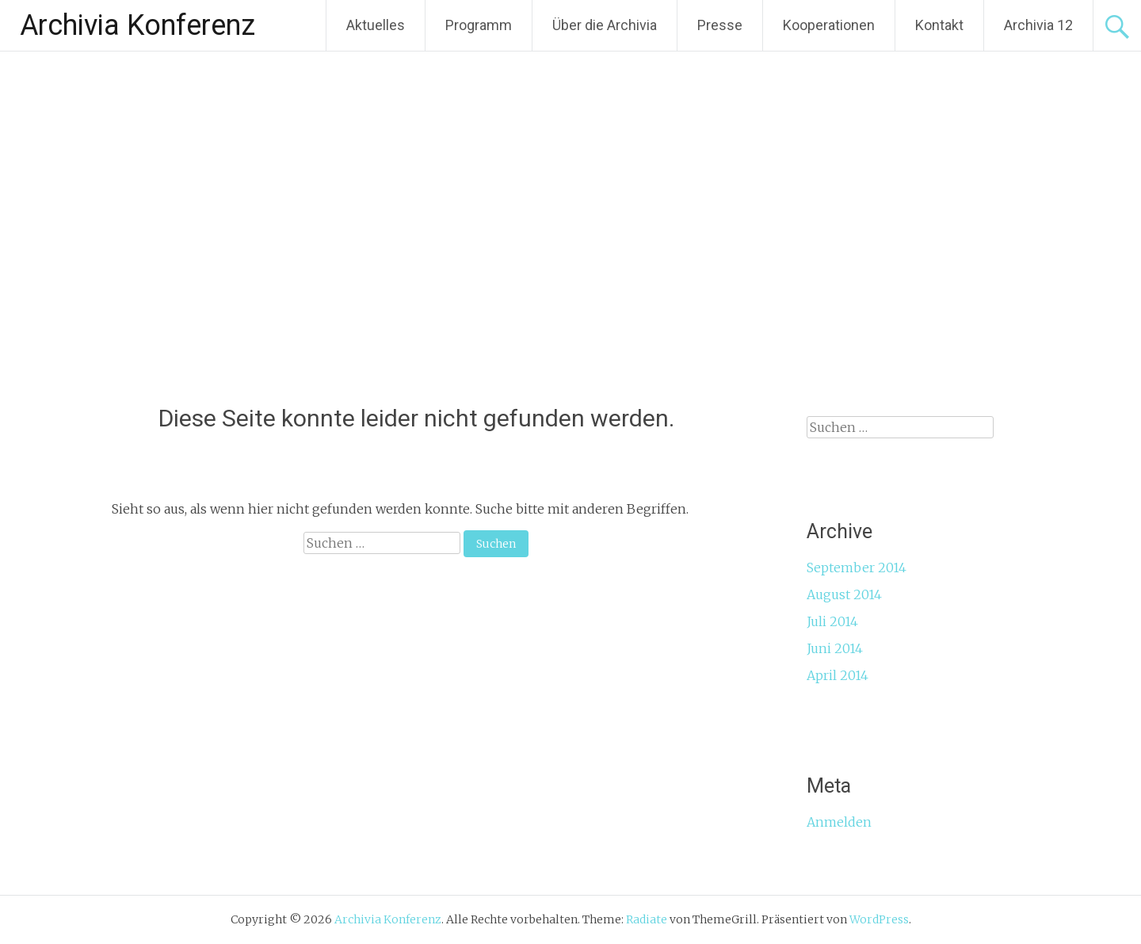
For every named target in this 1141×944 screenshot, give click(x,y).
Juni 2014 (835, 648)
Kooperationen (829, 25)
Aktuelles (375, 25)
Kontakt (939, 25)
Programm (478, 25)
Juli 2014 (832, 621)
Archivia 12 (1038, 25)
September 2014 (856, 567)
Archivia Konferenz (137, 25)
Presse (719, 25)
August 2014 (844, 594)
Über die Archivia (604, 25)
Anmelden (839, 822)
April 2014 (837, 675)
